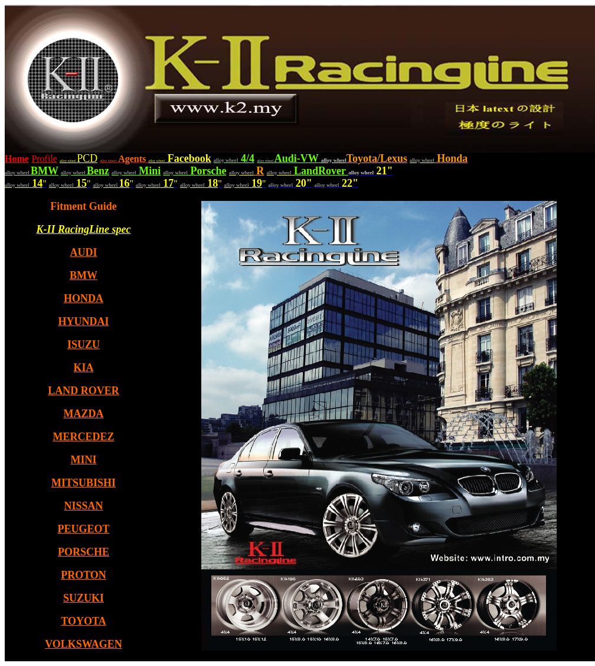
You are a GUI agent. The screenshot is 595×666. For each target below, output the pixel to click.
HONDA (83, 298)
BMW (44, 171)
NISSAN (83, 506)
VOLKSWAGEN (83, 644)
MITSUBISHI (83, 483)
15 (80, 183)
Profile (44, 159)
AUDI (83, 252)
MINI (84, 460)
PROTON (83, 575)
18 (211, 183)
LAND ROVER (83, 391)
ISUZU (83, 344)
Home (17, 159)
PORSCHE (83, 552)
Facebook (188, 158)
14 (36, 183)
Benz (98, 171)
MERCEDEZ (83, 437)
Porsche (207, 171)
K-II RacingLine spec (84, 229)
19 (255, 183)
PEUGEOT (83, 529)
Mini (148, 171)
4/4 (246, 158)
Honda (451, 158)
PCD (78, 158)
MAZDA (84, 414)
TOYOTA (83, 621)
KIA (83, 367)
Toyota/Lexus (376, 158)
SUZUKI (83, 598)
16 (124, 183)
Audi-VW (297, 158)
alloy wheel (156, 161)
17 (167, 183)
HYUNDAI (83, 321)
